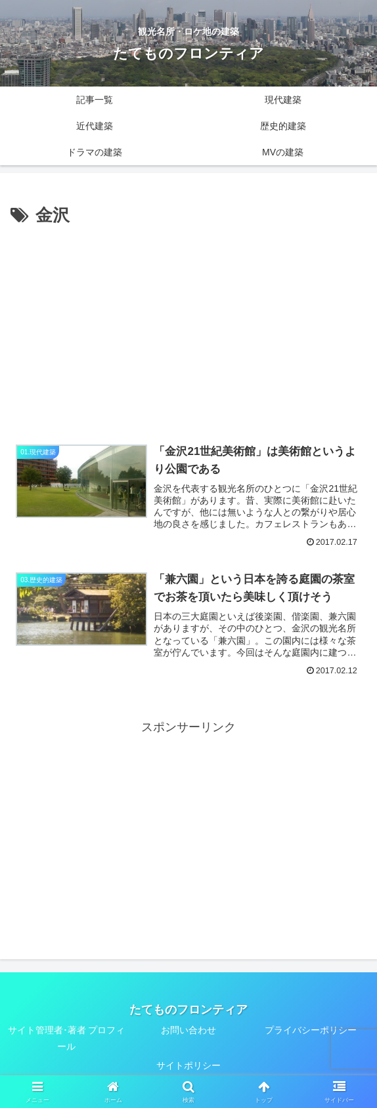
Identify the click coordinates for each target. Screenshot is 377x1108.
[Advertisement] (188, 328)
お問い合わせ (188, 1030)
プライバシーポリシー (311, 1030)
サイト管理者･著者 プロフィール (66, 1038)
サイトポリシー (188, 1065)
